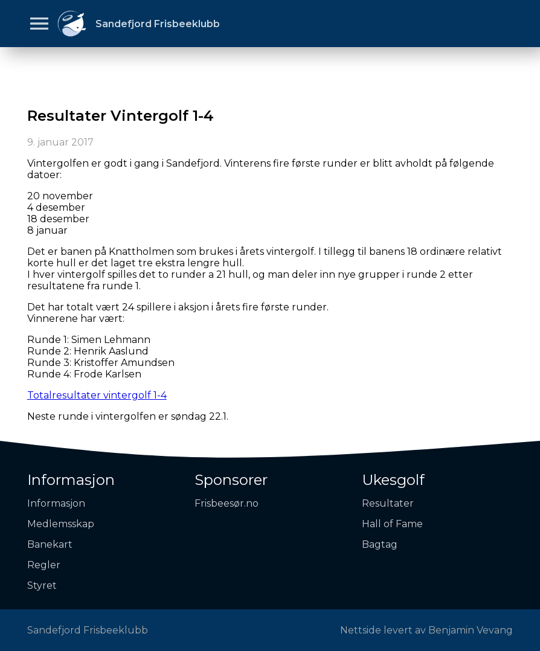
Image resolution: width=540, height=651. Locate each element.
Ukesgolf (393, 480)
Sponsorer (231, 480)
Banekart (49, 544)
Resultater (388, 503)
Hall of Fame (392, 524)
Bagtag (379, 544)
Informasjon (71, 480)
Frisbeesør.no (226, 503)
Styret (42, 585)
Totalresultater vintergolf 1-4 (97, 395)
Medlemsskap (60, 524)
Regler (43, 565)
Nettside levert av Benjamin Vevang (426, 630)
